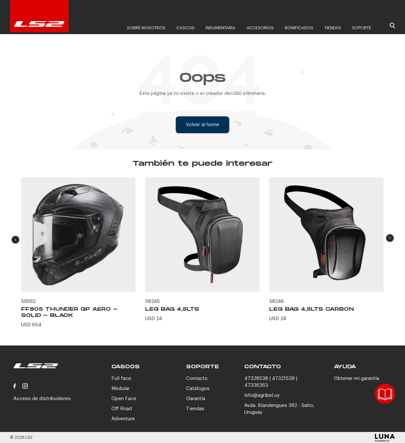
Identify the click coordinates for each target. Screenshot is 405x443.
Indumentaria (220, 28)
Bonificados (299, 28)
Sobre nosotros (146, 28)
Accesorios (260, 28)
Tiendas (332, 28)
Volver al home (202, 124)
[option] (78, 256)
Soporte (361, 28)
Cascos (185, 28)
